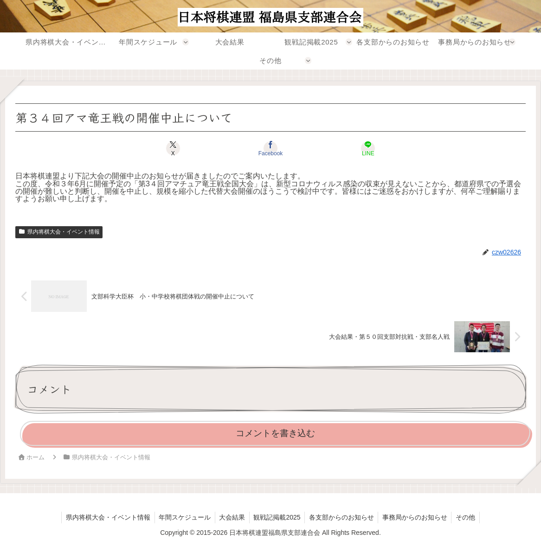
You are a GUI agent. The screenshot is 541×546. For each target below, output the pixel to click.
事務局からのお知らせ (417, 517)
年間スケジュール (182, 517)
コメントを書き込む (275, 433)
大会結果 (231, 517)
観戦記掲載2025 (276, 517)
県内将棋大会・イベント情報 (59, 232)
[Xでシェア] (184, 148)
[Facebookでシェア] (270, 148)
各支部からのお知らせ (342, 517)
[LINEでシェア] (356, 148)
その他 (469, 517)
